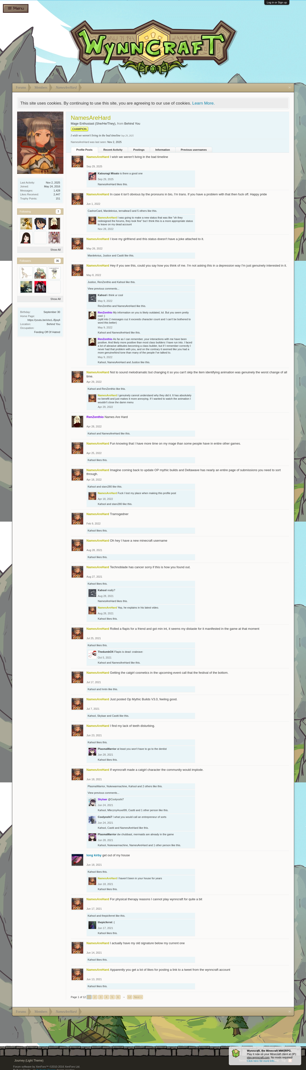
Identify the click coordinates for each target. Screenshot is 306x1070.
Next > (138, 997)
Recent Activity (112, 149)
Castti (120, 255)
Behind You (53, 324)
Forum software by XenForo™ (46, 1066)
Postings (138, 149)
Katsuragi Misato (108, 173)
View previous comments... (103, 288)
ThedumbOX (106, 651)
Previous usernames (194, 149)
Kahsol (121, 282)
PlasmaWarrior (107, 748)
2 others (147, 786)
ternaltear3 (125, 210)
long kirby (94, 855)
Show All (55, 249)
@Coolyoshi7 (116, 799)
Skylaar (101, 715)
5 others (142, 210)
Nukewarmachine (117, 786)
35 (57, 260)
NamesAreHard (107, 184)
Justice (107, 255)
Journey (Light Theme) (29, 1060)
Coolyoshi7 (105, 816)
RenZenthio (104, 282)
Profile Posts (84, 149)
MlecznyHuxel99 (117, 810)
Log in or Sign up (277, 2)
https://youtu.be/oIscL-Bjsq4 (43, 320)
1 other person (149, 810)
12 (129, 997)
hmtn (105, 689)
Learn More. (203, 103)
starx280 (107, 486)
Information (162, 149)
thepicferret (108, 915)
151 (58, 198)
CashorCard (95, 210)
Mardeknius (110, 210)
